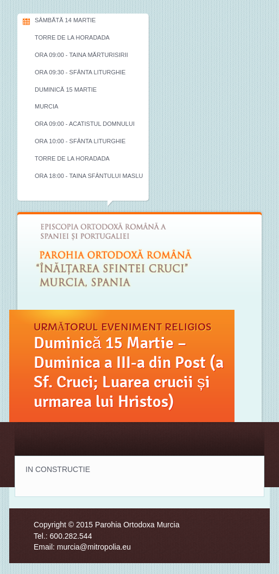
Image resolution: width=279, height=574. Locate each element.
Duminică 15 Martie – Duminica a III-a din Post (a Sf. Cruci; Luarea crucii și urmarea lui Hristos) (129, 372)
